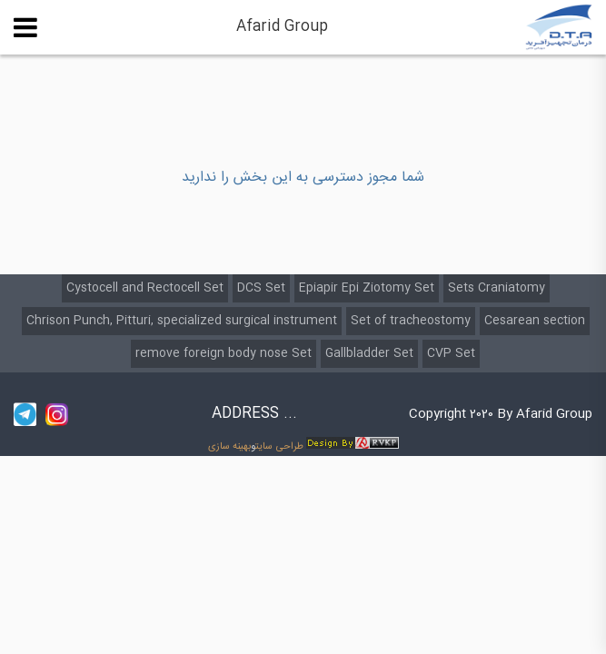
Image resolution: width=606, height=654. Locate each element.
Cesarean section (534, 321)
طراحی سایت (279, 446)
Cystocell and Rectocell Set (145, 288)
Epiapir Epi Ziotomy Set (366, 288)
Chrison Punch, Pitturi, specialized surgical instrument (181, 321)
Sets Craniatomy (496, 288)
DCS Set (261, 288)
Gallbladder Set (369, 353)
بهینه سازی (229, 446)
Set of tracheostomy (411, 321)
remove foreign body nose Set (223, 353)
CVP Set (451, 353)
